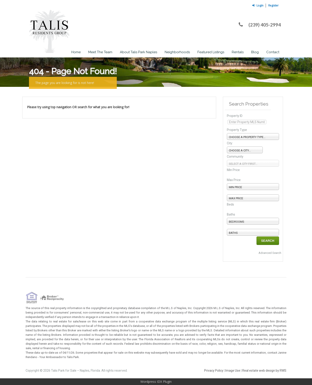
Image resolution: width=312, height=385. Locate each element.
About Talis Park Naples (138, 52)
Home (76, 52)
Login (257, 5)
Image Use (232, 370)
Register (273, 5)
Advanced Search (270, 253)
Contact (272, 52)
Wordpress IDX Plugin (156, 381)
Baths (231, 214)
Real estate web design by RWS (264, 370)
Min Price (233, 170)
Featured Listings (210, 52)
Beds (230, 204)
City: (230, 143)
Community (235, 156)
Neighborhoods (177, 52)
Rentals (238, 52)
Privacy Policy (213, 370)
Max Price (234, 180)
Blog (255, 52)
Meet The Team (100, 52)
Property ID (234, 116)
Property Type (237, 130)
